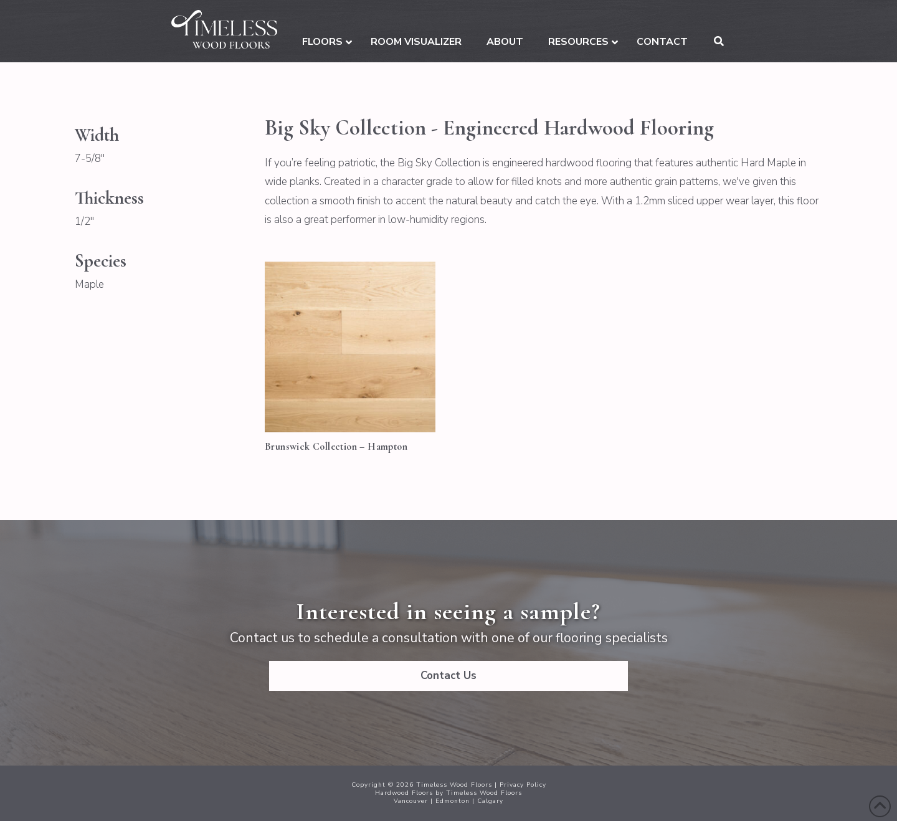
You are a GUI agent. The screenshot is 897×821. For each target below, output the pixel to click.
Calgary (490, 801)
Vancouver (411, 801)
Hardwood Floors (404, 793)
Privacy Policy (523, 785)
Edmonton (452, 801)
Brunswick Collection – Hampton (336, 446)
